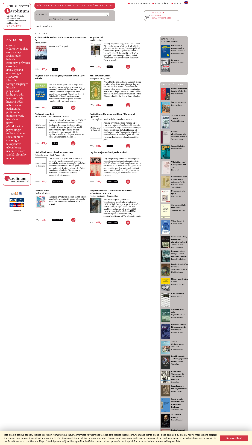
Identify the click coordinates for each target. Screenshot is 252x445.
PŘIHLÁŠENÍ (162, 3)
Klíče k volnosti (177, 294)
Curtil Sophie (95, 119)
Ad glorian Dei (96, 37)
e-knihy (11, 45)
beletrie (11, 59)
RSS (14, 194)
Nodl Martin (176, 196)
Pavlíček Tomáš (177, 185)
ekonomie (12, 77)
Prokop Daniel (176, 149)
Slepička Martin (177, 94)
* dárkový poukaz (17, 48)
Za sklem (175, 60)
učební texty (13, 147)
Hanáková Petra (177, 317)
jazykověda (13, 91)
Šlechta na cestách (178, 102)
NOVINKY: (42, 33)
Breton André (176, 296)
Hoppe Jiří (175, 170)
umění (10, 158)
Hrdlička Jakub (177, 272)
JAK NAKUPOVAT (140, 3)
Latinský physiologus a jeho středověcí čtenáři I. (179, 134)
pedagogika (13, 108)
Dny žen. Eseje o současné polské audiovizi (109, 152)
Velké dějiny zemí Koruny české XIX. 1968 (179, 164)
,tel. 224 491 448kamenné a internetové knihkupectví (16, 19)
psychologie (13, 130)
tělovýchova (13, 144)
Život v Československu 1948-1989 (177, 344)
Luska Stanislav (177, 420)
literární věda (14, 101)
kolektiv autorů (96, 40)
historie (11, 87)
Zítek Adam (55, 155)
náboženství (13, 105)
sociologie (12, 140)
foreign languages (17, 84)
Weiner (66, 116)
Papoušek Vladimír (178, 259)
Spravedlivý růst (178, 146)
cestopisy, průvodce (18, 62)
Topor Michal (176, 187)
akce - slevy (13, 52)
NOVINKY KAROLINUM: (170, 40)
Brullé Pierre (40, 116)
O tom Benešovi (177, 221)
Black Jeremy (40, 42)
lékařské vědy (14, 98)
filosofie (11, 80)
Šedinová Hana (177, 139)
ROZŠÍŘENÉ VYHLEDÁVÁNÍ (63, 19)
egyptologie (13, 73)
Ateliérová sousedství (44, 114)
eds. (63, 155)
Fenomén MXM (42, 190)
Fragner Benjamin (97, 196)
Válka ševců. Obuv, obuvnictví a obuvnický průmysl (179, 239)
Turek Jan (175, 364)
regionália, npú (15, 133)
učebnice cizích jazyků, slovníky (16, 152)
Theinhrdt (57, 116)
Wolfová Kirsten (177, 121)
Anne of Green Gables (100, 75)
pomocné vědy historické (15, 117)
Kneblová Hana (177, 349)
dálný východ (14, 69)
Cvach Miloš (108, 119)
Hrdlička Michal (177, 53)
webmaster (17, 210)
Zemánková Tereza (123, 119)
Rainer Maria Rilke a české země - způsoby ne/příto (179, 179)
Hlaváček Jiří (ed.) (178, 284)
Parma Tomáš (176, 391)
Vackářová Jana (177, 410)
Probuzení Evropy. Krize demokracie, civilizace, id (178, 327)
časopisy (11, 66)
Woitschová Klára (178, 269)
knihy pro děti (15, 94)
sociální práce (14, 137)
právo (9, 122)
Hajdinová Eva (177, 315)
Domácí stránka (42, 26)
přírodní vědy (14, 126)
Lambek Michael (177, 63)
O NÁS (177, 3)
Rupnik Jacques (177, 332)
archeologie (13, 55)
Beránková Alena (42, 193)
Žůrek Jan (175, 382)
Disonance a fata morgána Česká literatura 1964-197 (179, 253)
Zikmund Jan (112, 196)
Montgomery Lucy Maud (100, 78)
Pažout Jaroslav (41, 155)
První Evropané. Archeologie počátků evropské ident (179, 358)
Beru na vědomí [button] (233, 438)
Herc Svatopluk (177, 247)
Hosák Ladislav (177, 51)
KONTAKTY (14, 26)
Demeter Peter (176, 105)
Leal (49, 116)
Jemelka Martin (177, 245)
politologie (13, 112)
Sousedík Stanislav (178, 210)
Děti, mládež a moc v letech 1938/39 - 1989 (54, 152)
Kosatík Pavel (176, 224)
